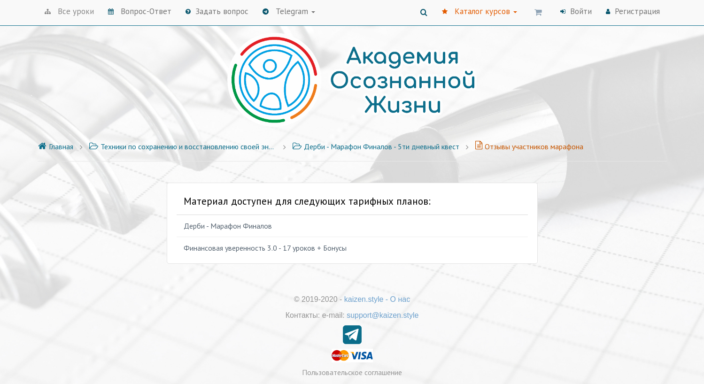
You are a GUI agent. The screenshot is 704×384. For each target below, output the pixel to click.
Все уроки (69, 11)
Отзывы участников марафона (529, 146)
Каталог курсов (479, 11)
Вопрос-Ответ (139, 11)
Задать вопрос (217, 11)
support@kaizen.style (382, 315)
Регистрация (633, 11)
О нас (400, 299)
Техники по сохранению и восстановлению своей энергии (183, 146)
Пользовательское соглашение (352, 372)
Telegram (289, 11)
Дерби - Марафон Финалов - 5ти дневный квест (375, 146)
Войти (576, 11)
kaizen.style (364, 299)
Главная (55, 146)
